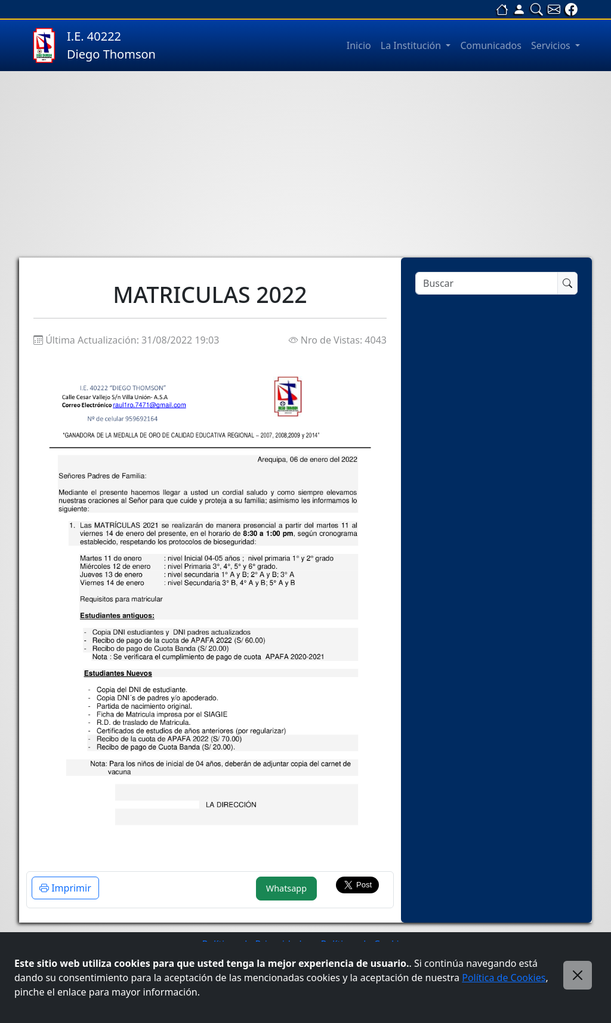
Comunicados (490, 45)
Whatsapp (286, 888)
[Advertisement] (305, 164)
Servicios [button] (552, 45)
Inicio (359, 45)
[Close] (577, 975)
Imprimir (65, 888)
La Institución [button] (412, 45)
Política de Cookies (503, 977)
